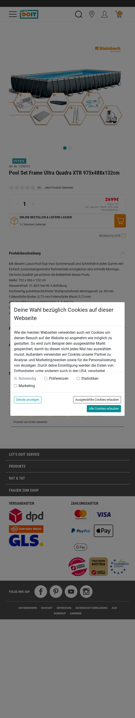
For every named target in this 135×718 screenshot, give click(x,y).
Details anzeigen (27, 399)
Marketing (27, 386)
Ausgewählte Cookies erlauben (97, 399)
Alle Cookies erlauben (104, 408)
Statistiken (89, 378)
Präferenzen (58, 378)
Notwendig (27, 378)
